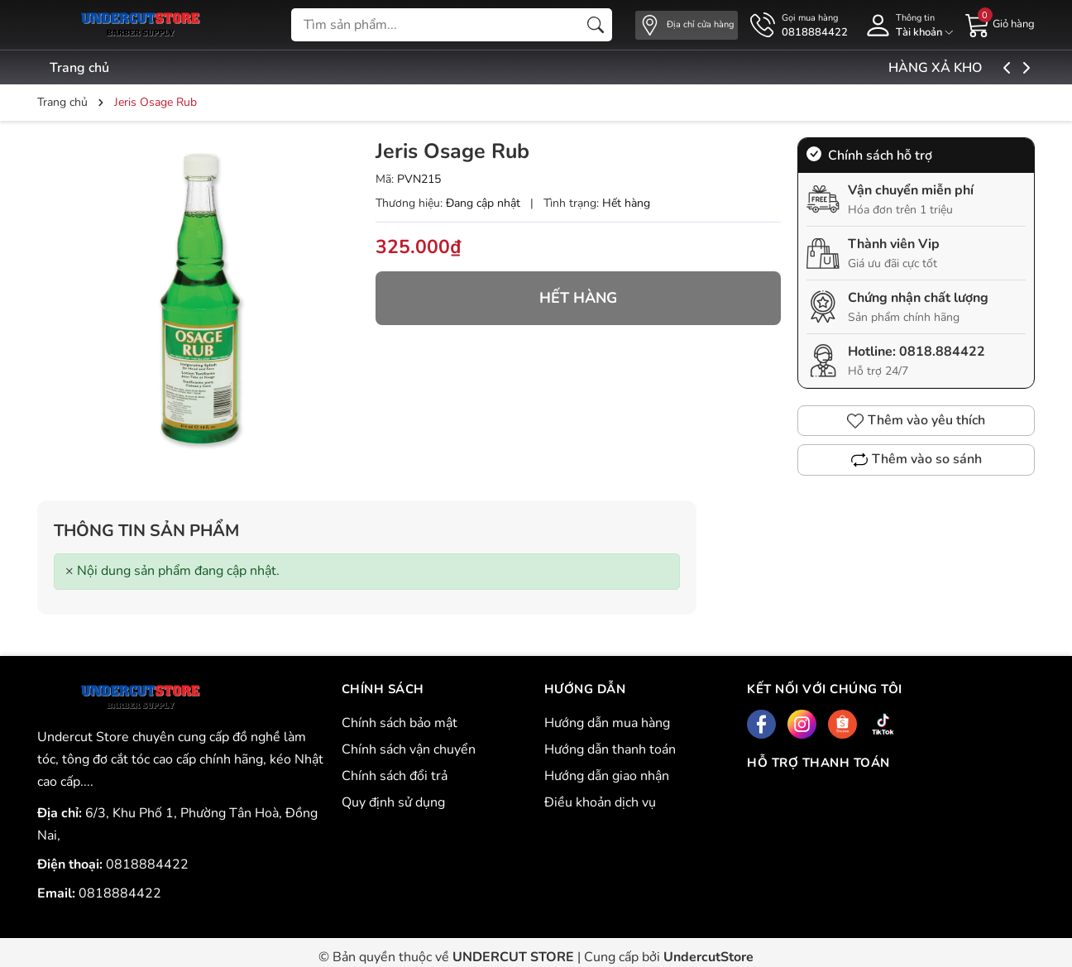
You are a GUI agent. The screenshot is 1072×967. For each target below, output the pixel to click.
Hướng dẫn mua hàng (607, 723)
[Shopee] (842, 724)
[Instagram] (801, 724)
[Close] (69, 571)
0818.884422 (942, 351)
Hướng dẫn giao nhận (606, 776)
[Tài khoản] (906, 25)
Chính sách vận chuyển (409, 749)
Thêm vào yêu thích (916, 420)
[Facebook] (761, 724)
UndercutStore (708, 957)
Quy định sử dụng (393, 802)
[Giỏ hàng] (1000, 24)
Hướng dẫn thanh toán (610, 749)
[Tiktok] (883, 724)
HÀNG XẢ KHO (975, 68)
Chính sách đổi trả (394, 776)
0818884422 (147, 864)
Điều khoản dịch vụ (600, 802)
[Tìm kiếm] (595, 24)
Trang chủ (79, 68)
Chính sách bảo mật (399, 723)
